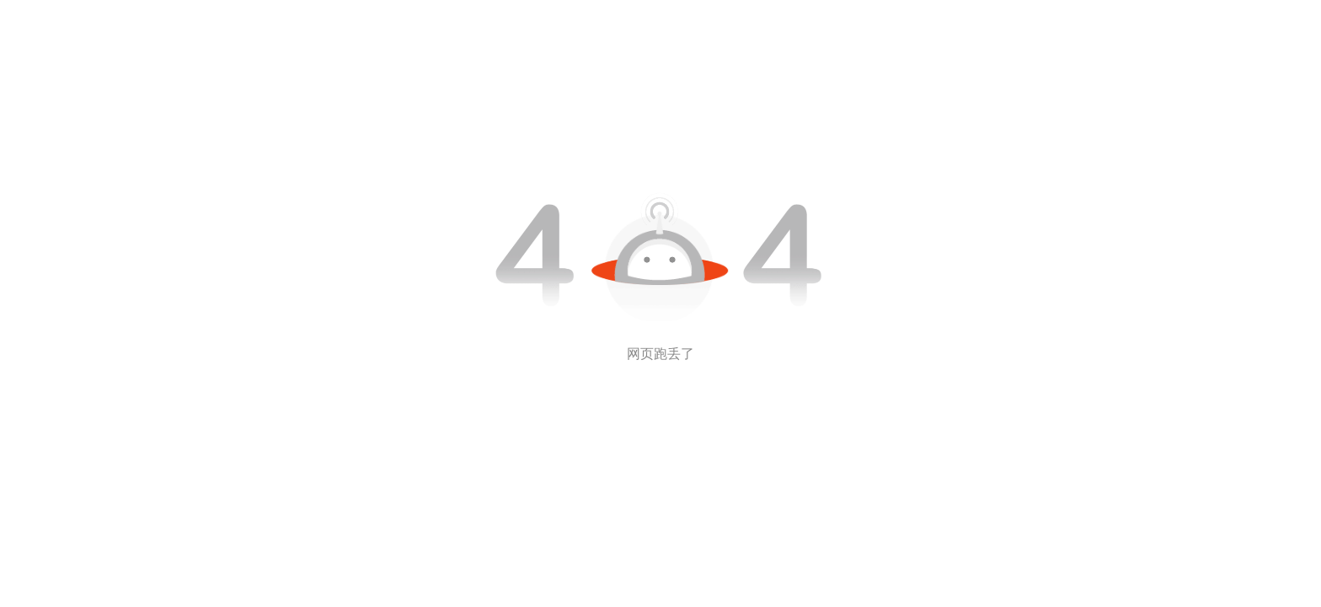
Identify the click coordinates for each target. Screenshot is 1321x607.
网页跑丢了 (660, 353)
